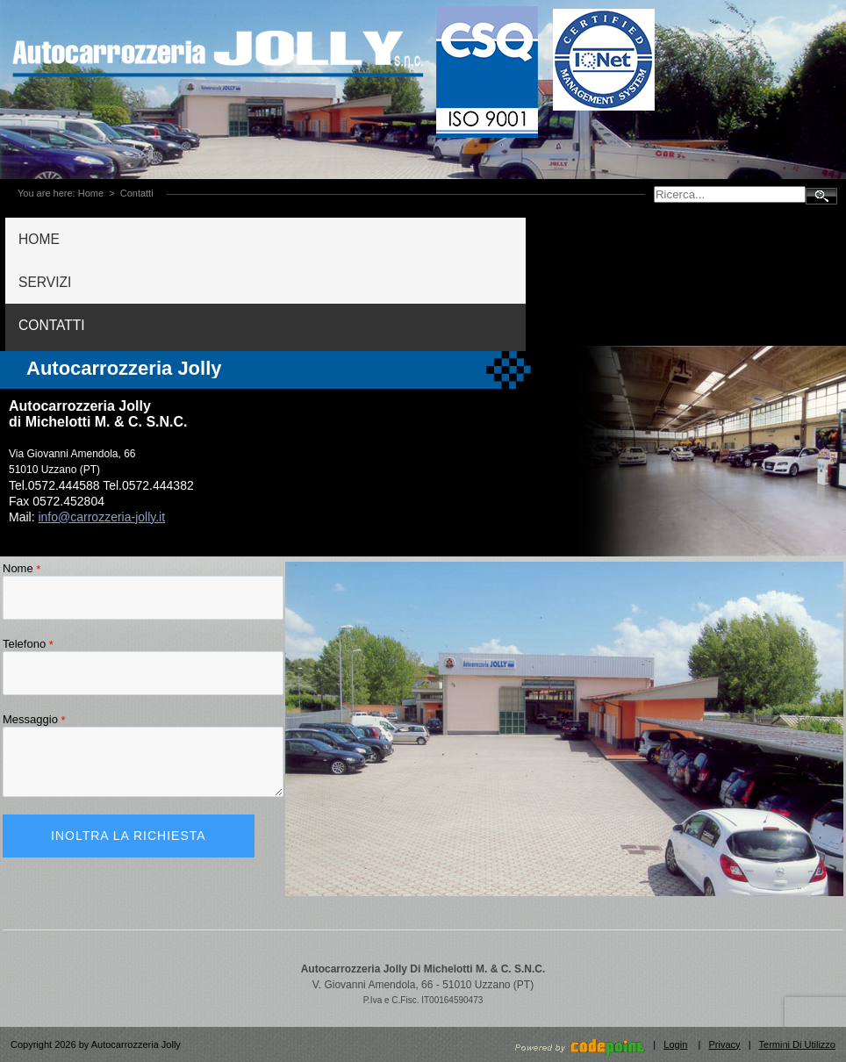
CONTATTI (51, 325)
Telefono (28, 643)
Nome (21, 568)
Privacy (725, 1044)
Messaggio (34, 719)
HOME (39, 239)
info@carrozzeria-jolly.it (101, 517)
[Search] (730, 194)
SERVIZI (44, 282)
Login (675, 1044)
